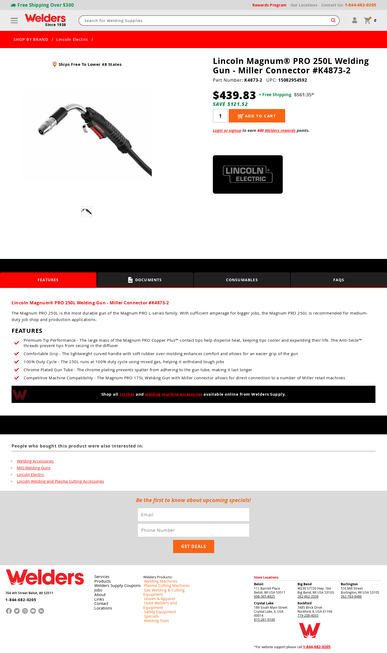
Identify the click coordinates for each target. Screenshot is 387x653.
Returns (285, 644)
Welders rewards (280, 130)
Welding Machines (157, 566)
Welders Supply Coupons (114, 569)
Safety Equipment (156, 587)
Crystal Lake (264, 587)
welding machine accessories (174, 394)
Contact (100, 587)
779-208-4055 (308, 600)
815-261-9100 (264, 604)
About (98, 578)
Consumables (242, 280)
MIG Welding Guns (31, 468)
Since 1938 (56, 25)
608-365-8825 (264, 581)
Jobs (97, 574)
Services (100, 561)
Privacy (297, 644)
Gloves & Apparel (156, 578)
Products (101, 565)
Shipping (308, 644)
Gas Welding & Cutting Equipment (168, 574)
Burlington (349, 568)
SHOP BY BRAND (30, 39)
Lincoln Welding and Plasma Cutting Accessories (55, 482)
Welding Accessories (33, 461)
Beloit (258, 568)
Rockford (305, 587)
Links (98, 582)
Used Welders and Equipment (165, 583)
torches (124, 394)
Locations (101, 591)
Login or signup (227, 130)
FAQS (339, 280)
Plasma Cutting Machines (162, 570)
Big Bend (305, 568)
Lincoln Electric (72, 39)
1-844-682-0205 (18, 581)
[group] (87, 135)
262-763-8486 (351, 581)
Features (48, 280)
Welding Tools (153, 596)
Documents (145, 280)
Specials (149, 591)
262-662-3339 (308, 581)
